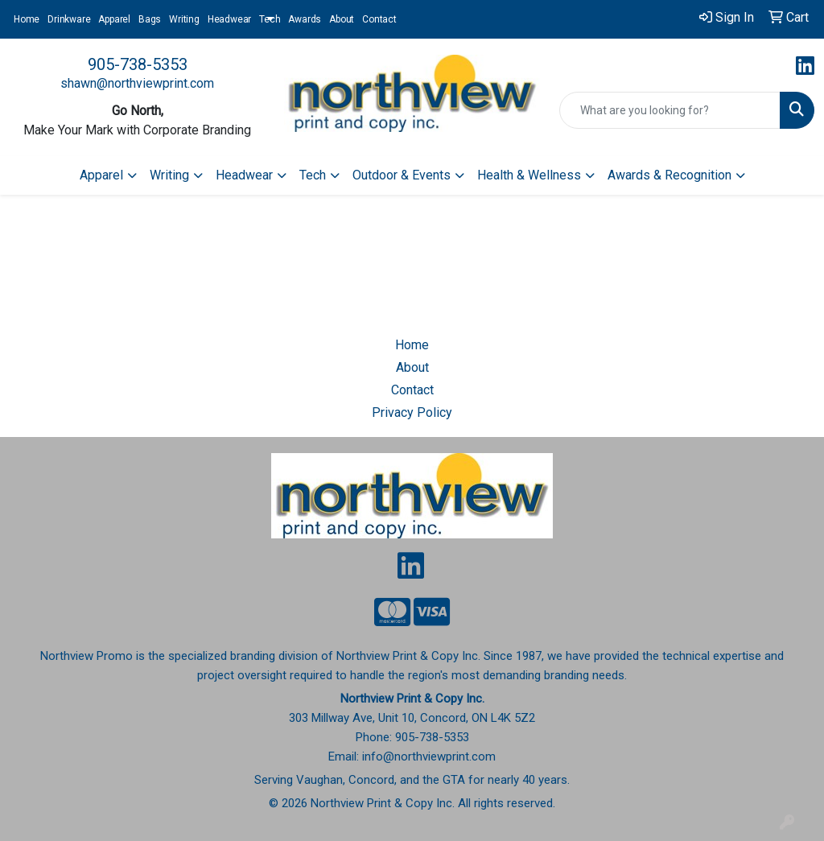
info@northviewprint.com (429, 756)
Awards (304, 19)
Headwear (229, 19)
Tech (269, 19)
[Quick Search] (670, 110)
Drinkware (68, 19)
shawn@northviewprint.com (137, 83)
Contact (379, 19)
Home (26, 19)
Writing (184, 19)
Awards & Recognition (669, 175)
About (341, 19)
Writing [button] (169, 175)
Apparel (114, 19)
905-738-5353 (137, 64)
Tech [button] (312, 175)
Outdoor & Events (401, 175)
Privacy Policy (412, 412)
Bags (149, 19)
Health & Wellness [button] (529, 175)
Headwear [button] (244, 175)
